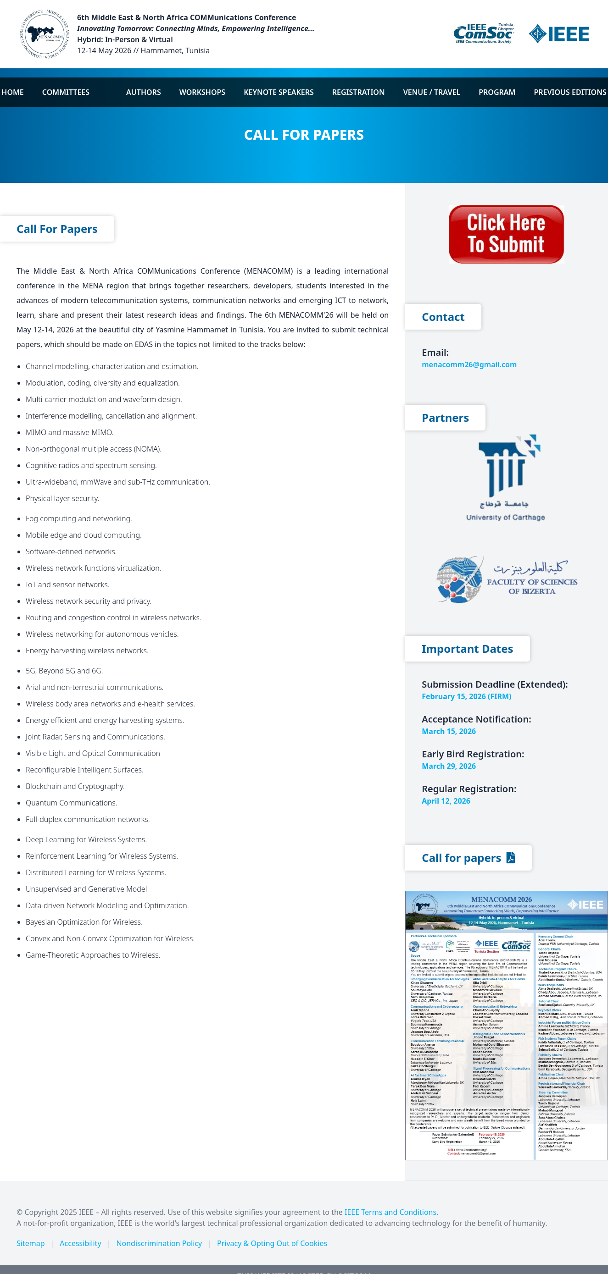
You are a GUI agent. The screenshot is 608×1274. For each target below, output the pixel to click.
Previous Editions (570, 92)
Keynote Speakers (279, 92)
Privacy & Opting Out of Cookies (272, 1243)
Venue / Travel (432, 92)
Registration (358, 92)
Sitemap (31, 1243)
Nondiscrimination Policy (159, 1243)
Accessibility (80, 1243)
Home (12, 92)
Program (497, 92)
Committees (65, 92)
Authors (143, 92)
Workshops (202, 92)
